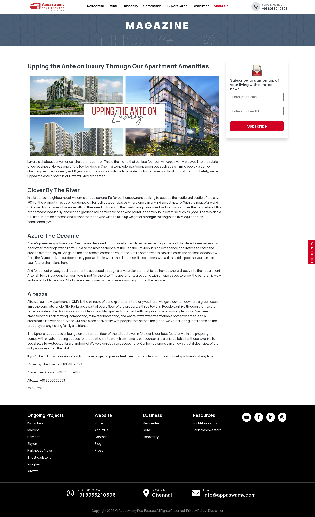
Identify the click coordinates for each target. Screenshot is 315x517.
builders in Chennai (99, 166)
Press (99, 450)
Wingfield (34, 464)
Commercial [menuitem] (152, 6)
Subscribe (257, 126)
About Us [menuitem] (221, 6)
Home (99, 423)
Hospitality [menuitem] (130, 6)
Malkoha (33, 430)
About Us (101, 430)
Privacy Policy (196, 510)
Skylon (32, 443)
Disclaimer (215, 510)
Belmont (33, 437)
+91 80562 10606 (275, 7)
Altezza (33, 471)
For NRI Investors (205, 423)
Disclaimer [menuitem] (200, 6)
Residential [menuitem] (95, 6)
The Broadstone (39, 457)
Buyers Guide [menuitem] (177, 6)
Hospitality (151, 437)
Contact (101, 437)
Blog (98, 443)
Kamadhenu (36, 423)
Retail (147, 430)
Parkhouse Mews (40, 450)
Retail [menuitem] (113, 6)
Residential (151, 423)
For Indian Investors (207, 430)
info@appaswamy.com (229, 494)
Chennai (162, 494)
